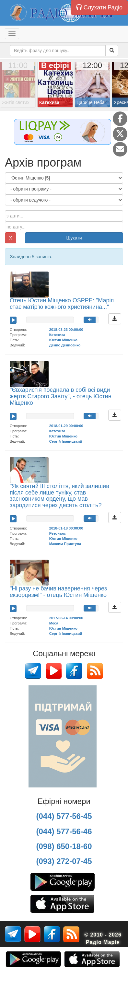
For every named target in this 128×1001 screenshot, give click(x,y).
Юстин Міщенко (63, 340)
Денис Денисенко (65, 345)
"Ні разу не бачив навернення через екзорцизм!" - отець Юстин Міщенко (58, 591)
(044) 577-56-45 (64, 816)
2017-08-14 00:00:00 (66, 618)
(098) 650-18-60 (64, 846)
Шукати (74, 237)
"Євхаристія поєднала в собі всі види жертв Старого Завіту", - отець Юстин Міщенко (60, 396)
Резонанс (57, 533)
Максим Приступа (65, 544)
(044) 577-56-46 (64, 831)
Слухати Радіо (99, 7)
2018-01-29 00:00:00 (66, 426)
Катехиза (57, 335)
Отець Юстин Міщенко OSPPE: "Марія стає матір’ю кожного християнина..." (62, 303)
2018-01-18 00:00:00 (66, 528)
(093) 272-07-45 (64, 861)
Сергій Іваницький (65, 441)
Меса (53, 623)
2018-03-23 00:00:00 (66, 330)
